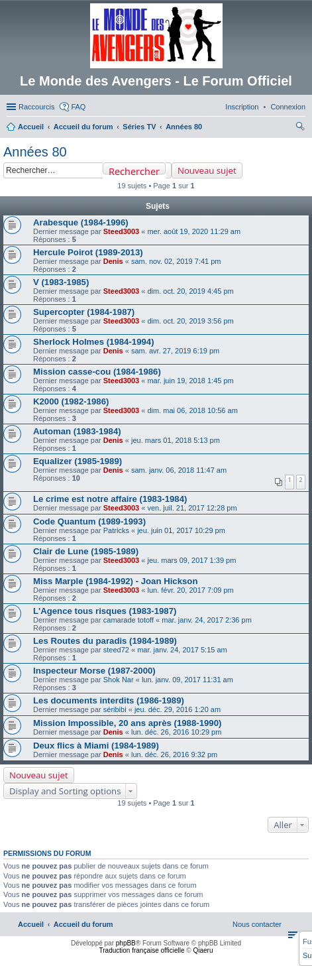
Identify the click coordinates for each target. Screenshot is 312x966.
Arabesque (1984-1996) (81, 222)
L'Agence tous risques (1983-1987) (104, 611)
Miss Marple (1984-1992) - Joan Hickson (115, 581)
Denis (113, 261)
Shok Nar (118, 680)
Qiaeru (203, 950)
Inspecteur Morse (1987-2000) (94, 671)
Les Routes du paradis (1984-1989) (105, 641)
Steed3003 (121, 231)
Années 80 (35, 152)
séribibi (115, 709)
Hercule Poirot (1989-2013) (88, 252)
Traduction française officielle (142, 950)
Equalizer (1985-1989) (77, 461)
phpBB (126, 943)
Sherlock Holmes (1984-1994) (93, 342)
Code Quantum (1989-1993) (89, 521)
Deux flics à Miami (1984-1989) (96, 746)
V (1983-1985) (61, 282)
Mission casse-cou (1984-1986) (97, 372)
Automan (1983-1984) (77, 431)
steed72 (116, 650)
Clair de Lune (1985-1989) (85, 551)
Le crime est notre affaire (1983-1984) (110, 499)
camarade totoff (128, 620)
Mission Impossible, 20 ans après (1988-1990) (127, 723)
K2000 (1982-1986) (71, 401)
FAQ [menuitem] (78, 107)
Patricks (116, 530)
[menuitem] (287, 107)
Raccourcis (36, 107)
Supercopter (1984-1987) (83, 312)
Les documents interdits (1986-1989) (108, 700)
